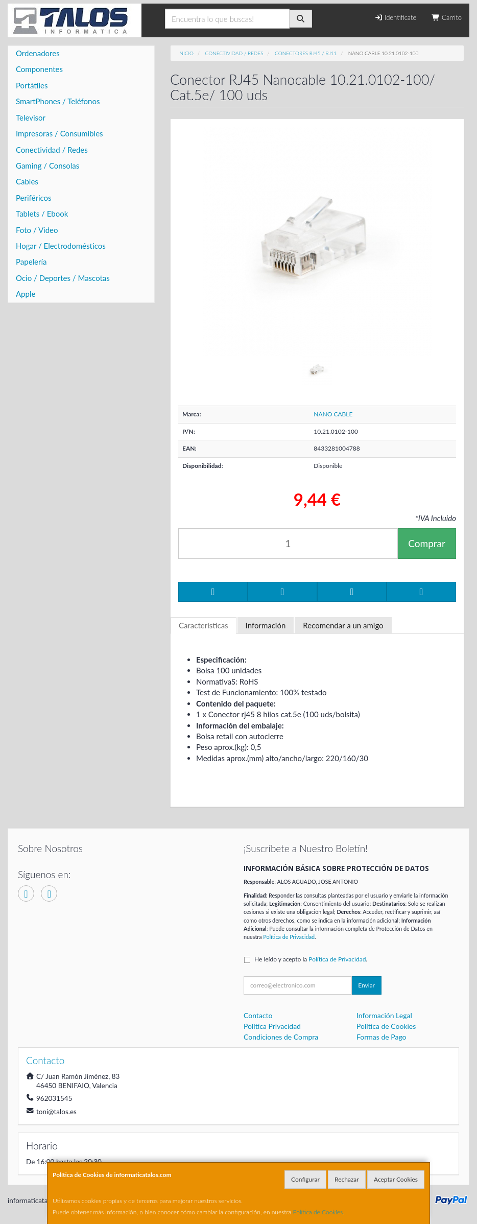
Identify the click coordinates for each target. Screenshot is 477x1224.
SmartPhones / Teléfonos (58, 101)
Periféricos (34, 197)
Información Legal (384, 1015)
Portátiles (32, 85)
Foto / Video (37, 229)
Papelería (31, 261)
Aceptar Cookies (396, 1179)
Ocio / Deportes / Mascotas (63, 278)
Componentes (39, 69)
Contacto (258, 1015)
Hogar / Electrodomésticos (61, 245)
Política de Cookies (318, 1212)
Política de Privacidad (289, 936)
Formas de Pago (381, 1036)
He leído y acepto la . (310, 959)
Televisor (30, 117)
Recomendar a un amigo (343, 625)
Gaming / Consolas (47, 165)
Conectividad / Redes (52, 149)
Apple (25, 293)
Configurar (305, 1179)
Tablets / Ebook (42, 213)
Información (266, 625)
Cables (27, 181)
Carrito (447, 17)
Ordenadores (38, 53)
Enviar (366, 985)
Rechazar (347, 1179)
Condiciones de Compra (281, 1036)
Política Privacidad (272, 1026)
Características (203, 625)
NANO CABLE (333, 414)
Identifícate (395, 17)
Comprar (426, 543)
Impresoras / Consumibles (59, 133)
